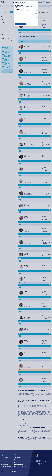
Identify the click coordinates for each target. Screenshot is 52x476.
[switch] (36, 6)
